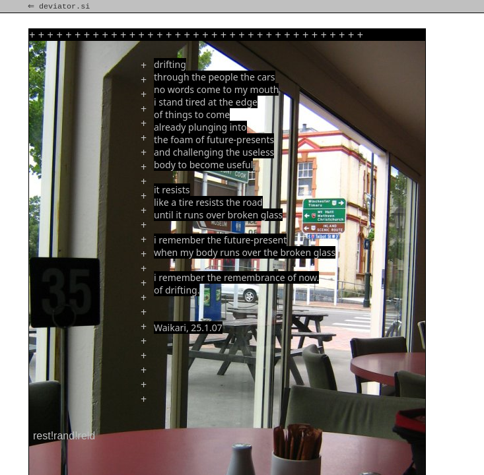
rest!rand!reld (64, 435)
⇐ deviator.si (60, 6)
